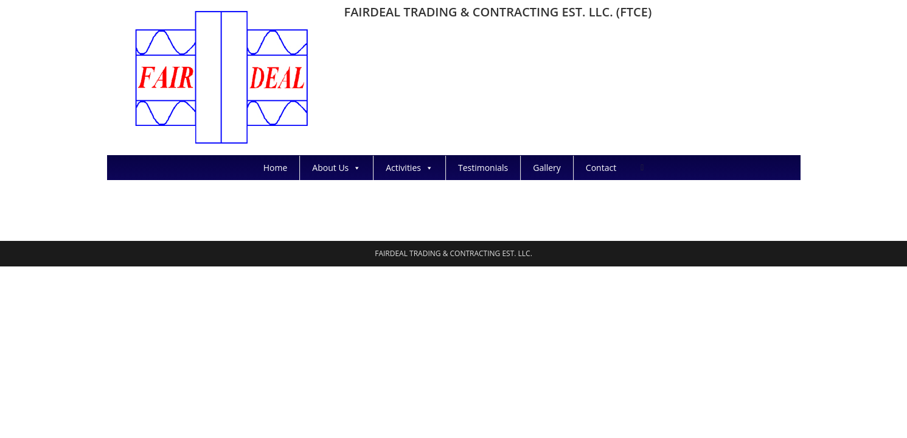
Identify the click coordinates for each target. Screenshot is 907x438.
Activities (409, 167)
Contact (601, 167)
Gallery (547, 167)
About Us (336, 167)
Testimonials (483, 167)
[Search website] (642, 167)
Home (275, 167)
